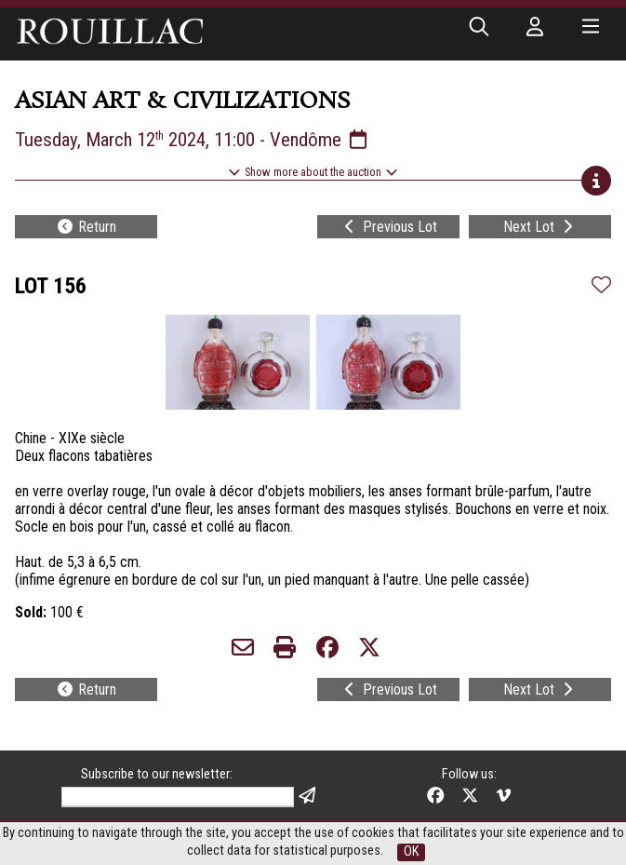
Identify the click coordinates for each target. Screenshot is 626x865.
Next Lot (540, 227)
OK (411, 851)
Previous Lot (388, 227)
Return (86, 227)
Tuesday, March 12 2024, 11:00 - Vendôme (192, 139)
